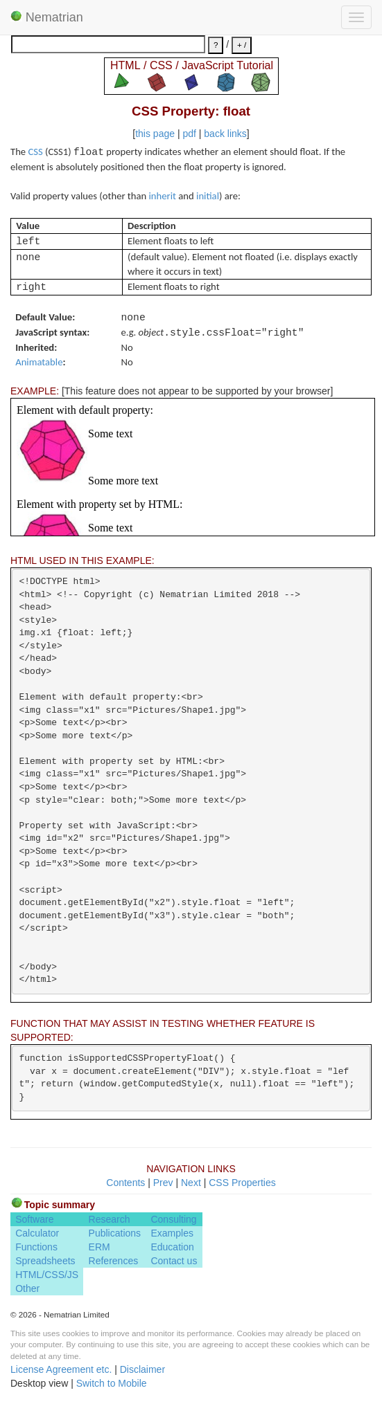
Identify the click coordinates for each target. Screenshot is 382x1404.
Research (109, 1219)
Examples (171, 1233)
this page (155, 133)
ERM (99, 1246)
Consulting (173, 1219)
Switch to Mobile (111, 1383)
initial (207, 196)
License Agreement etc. (61, 1369)
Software (34, 1219)
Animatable (38, 362)
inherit (162, 196)
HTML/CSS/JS (46, 1274)
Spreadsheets (45, 1260)
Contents (125, 1182)
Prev (163, 1182)
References (114, 1260)
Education (171, 1246)
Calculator (37, 1233)
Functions (36, 1246)
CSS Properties (242, 1182)
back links (225, 133)
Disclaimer (142, 1369)
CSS (35, 151)
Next (191, 1182)
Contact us (173, 1260)
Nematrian (46, 17)
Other (27, 1288)
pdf (189, 133)
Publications (115, 1233)
